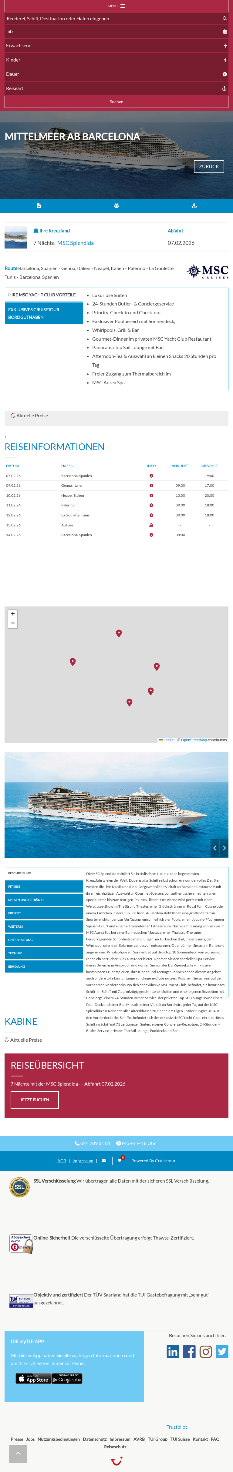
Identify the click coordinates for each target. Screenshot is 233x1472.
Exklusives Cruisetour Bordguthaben (33, 313)
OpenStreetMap (194, 740)
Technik (15, 953)
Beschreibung (19, 873)
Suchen (116, 101)
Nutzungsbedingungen (59, 1439)
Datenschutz (94, 1439)
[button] (120, 634)
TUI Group (157, 1439)
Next (224, 848)
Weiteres (15, 926)
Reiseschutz (115, 1446)
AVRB (139, 1439)
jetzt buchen (34, 1099)
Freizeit (14, 913)
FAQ (215, 1439)
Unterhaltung (20, 940)
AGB (61, 1161)
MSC (116, 805)
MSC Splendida (75, 242)
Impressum (83, 1161)
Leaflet (166, 740)
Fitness (14, 886)
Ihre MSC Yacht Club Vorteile (42, 294)
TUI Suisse (180, 1439)
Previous (215, 848)
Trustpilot (177, 1427)
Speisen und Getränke (26, 900)
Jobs (30, 1439)
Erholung (16, 966)
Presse (17, 1439)
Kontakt (200, 1439)
